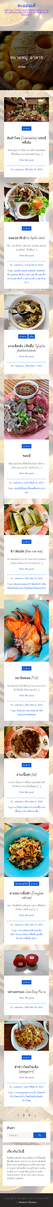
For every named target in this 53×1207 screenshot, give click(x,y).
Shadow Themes (28, 1202)
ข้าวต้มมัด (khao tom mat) (26, 551)
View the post (26, 159)
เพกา (34, 938)
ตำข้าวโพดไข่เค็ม (28, 1096)
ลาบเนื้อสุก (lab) (26, 775)
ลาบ (30, 807)
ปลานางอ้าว (31, 278)
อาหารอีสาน (28, 811)
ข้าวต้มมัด (33, 584)
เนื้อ (36, 811)
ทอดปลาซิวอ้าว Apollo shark (26, 238)
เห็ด (31, 336)
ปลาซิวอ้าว (18, 278)
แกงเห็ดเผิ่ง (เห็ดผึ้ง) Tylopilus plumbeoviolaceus (26, 348)
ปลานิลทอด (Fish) (26, 678)
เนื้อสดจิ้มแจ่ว (34, 488)
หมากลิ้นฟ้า (25, 938)
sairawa (19, 169)
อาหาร (26, 128)
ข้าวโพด (38, 1092)
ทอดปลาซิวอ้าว (18, 274)
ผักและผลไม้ (21, 883)
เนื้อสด (23, 488)
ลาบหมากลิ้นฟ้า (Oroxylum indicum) (26, 895)
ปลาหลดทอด (29, 714)
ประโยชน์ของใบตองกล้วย (33, 588)
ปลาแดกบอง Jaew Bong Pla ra (27, 992)
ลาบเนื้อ (37, 807)
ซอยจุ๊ (26, 456)
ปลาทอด (31, 710)
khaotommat (21, 584)
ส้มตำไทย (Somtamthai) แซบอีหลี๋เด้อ (26, 140)
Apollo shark (20, 270)
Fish (19, 710)
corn (17, 1092)
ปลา (29, 274)
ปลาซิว (34, 274)
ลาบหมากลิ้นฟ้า (28, 934)
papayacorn (26, 1092)
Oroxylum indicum (28, 930)
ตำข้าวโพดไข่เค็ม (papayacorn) (27, 1069)
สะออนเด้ (26, 5)
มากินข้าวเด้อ (21, 807)
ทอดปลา (32, 270)
